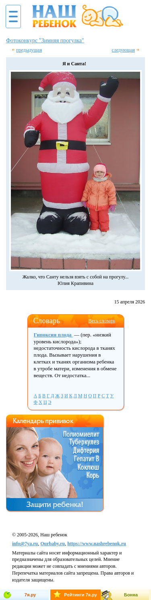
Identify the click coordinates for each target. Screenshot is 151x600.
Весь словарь (101, 321)
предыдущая (29, 50)
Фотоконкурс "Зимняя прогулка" (45, 40)
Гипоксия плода (53, 335)
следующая (123, 50)
